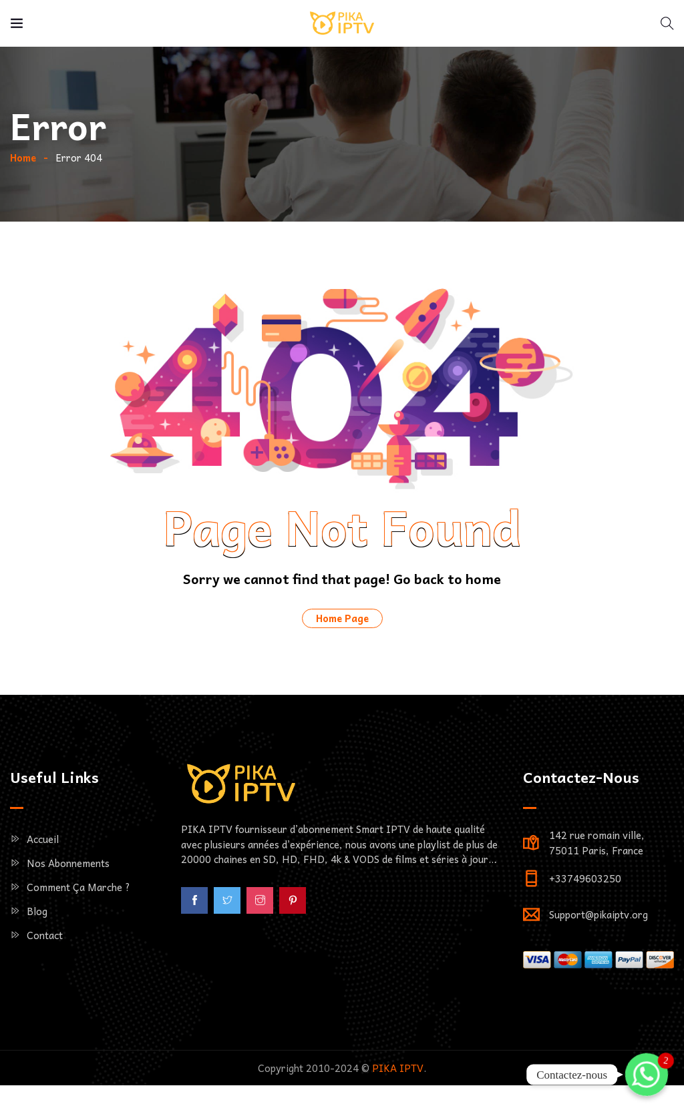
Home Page (342, 665)
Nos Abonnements (68, 910)
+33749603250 (585, 925)
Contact (45, 982)
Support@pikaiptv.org (598, 961)
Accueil (43, 886)
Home (23, 204)
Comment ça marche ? (78, 934)
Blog (37, 958)
